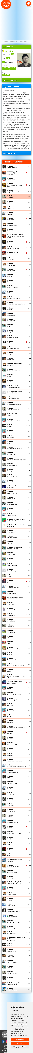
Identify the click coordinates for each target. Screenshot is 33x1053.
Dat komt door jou (11, 269)
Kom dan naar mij (11, 592)
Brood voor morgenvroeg (13, 247)
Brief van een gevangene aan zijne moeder (15, 236)
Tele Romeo (10, 849)
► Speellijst (5, 1048)
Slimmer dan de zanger (12, 821)
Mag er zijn (10, 653)
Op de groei (10, 754)
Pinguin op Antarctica (12, 771)
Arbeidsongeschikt (11, 202)
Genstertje (10, 425)
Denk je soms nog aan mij (13, 347)
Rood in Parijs (10, 793)
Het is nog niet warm (12, 470)
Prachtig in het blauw (12, 782)
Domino (10, 375)
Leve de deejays (11, 620)
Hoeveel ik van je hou (12, 503)
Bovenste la (10, 229)
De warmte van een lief (12, 336)
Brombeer (10, 242)
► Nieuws (5, 1047)
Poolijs (10, 776)
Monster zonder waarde (13, 710)
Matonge (10, 670)
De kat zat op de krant (12, 286)
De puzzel (10, 308)
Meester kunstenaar (14, 682)
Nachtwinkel (10, 721)
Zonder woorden (11, 978)
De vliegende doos (11, 331)
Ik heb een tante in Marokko (16, 520)
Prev (2, 8)
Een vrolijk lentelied (14, 392)
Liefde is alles (10, 625)
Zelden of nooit (10, 955)
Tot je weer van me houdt (13, 865)
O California (10, 737)
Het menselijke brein (12, 475)
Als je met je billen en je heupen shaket (14, 185)
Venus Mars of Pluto (12, 893)
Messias (10, 687)
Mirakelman (10, 704)
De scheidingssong (11, 314)
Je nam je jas (10, 559)
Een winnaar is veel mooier (13, 397)
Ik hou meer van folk (12, 531)
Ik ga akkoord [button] (19, 1039)
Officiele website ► (9, 153)
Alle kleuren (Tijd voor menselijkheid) (12, 173)
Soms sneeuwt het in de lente (14, 832)
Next (30, 8)
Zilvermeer (10, 966)
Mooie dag (10, 715)
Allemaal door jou (11, 178)
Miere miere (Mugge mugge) (14, 693)
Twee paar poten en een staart (14, 877)
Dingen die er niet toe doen (13, 369)
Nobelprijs (10, 732)
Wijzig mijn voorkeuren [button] (19, 1047)
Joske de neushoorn (12, 564)
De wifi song (10, 342)
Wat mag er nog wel (12, 927)
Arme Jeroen (10, 207)
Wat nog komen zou (12, 932)
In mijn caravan (11, 553)
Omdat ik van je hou (12, 743)
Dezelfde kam (10, 358)
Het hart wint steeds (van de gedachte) (16, 458)
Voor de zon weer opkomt (13, 910)
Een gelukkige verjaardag (13, 386)
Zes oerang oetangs (12, 961)
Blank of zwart (10, 218)
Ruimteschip (10, 799)
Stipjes (10, 843)
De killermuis (10, 292)
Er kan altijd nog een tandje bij (14, 420)
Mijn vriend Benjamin (12, 699)
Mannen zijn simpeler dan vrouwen (15, 664)
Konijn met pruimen (15, 597)
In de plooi (10, 542)
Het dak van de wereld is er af (14, 447)
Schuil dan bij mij (11, 804)
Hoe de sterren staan (12, 492)
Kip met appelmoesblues (13, 586)
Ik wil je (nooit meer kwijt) (13, 536)
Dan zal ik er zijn (11, 264)
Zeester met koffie (11, 950)
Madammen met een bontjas (14, 648)
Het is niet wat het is (12, 464)
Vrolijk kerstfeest (12, 915)
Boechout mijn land (12, 224)
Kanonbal (10, 575)
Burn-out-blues (10, 258)
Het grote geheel (11, 453)
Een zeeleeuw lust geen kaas (14, 403)
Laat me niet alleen (11, 609)
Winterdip (10, 944)
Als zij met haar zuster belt (13, 191)
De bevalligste (10, 275)
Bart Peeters (13, 41)
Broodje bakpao (12, 253)
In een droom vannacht (14, 547)
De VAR (10, 325)
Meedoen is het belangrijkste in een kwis (15, 676)
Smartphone (10, 826)
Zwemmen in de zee (14, 983)
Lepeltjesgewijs (11, 614)
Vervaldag (10, 899)
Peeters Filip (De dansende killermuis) (16, 765)
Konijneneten (10, 603)
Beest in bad (10, 213)
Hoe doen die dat (11, 497)
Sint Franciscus (11, 810)
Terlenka (10, 854)
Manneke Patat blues (12, 659)
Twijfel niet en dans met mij (15, 882)
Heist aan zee (10, 436)
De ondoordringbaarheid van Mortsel (16, 303)
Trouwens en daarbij (12, 871)
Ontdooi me (10, 749)
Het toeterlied (10, 481)
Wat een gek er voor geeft (13, 921)
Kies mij (10, 581)
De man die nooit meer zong (14, 297)
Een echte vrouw (11, 381)
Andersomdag (10, 196)
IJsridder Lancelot (11, 514)
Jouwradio (5, 41)
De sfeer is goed (11, 319)
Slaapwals (10, 815)
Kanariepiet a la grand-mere (14, 570)
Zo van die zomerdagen (12, 972)
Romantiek (10, 788)
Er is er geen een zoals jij (13, 408)
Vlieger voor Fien (11, 904)
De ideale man (10, 280)
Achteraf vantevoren (12, 166)
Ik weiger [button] (19, 1043)
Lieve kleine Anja (11, 631)
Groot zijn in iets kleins (12, 431)
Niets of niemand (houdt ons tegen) (15, 726)
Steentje (10, 838)
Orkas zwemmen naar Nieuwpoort (15, 760)
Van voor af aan (11, 888)
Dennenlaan (10, 353)
